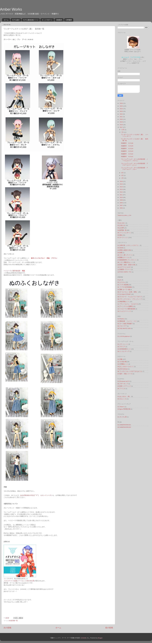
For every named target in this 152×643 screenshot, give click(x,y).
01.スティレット (123, 344)
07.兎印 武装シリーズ (125, 374)
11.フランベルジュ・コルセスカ (128, 304)
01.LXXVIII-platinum (124, 336)
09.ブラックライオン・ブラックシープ (130, 299)
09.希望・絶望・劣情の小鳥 (126, 265)
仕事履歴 (69, 20)
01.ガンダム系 (122, 417)
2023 (121, 111)
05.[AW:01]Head (122, 369)
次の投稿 (7, 628)
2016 (121, 181)
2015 (121, 184)
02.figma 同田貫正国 (124, 409)
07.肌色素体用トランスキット (127, 260)
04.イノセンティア (123, 351)
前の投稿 (109, 628)
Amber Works (11, 9)
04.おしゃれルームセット (126, 366)
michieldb (83, 638)
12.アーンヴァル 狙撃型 (125, 306)
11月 (123, 129)
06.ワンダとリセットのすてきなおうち (130, 371)
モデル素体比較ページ (30, 20)
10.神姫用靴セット (123, 301)
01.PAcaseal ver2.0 (123, 381)
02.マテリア (121, 346)
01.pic (119, 280)
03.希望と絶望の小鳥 (124, 250)
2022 (121, 114)
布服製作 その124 (127, 148)
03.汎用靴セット (123, 364)
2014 (121, 187)
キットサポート (47, 20)
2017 (121, 127)
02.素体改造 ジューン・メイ (127, 321)
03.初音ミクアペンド (124, 386)
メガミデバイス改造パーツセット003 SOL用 (19, 581)
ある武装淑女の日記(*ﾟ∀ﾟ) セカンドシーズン (36, 495)
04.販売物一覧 (13, 620)
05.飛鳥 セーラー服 (124, 289)
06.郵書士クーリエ (123, 257)
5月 (122, 175)
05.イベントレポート (124, 232)
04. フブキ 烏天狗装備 (125, 287)
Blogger (100, 638)
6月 (122, 172)
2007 (121, 205)
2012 (121, 192)
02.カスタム (121, 282)
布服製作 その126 (127, 143)
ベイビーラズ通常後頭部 (12, 271)
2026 (121, 103)
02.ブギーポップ (123, 383)
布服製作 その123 (127, 151)
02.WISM (120, 248)
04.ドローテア (122, 326)
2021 (121, 116)
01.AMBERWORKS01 (124, 425)
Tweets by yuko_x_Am (124, 215)
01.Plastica (121, 319)
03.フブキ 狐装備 (123, 284)
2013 (121, 189)
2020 (121, 119)
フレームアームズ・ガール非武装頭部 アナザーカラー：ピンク (134, 164)
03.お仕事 (121, 228)
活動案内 (59, 20)
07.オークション (123, 237)
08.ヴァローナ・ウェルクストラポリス (130, 296)
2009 (121, 200)
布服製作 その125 (127, 146)
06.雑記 (120, 235)
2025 (121, 106)
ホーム (6, 20)
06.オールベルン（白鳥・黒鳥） (128, 292)
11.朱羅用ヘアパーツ (124, 269)
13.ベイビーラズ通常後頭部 (126, 309)
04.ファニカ (121, 388)
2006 (121, 208)
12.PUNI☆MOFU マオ (124, 272)
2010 (121, 197)
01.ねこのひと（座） (124, 396)
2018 (121, 124)
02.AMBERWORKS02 (124, 427)
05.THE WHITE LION (124, 328)
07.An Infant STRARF (124, 294)
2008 (121, 203)
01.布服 (120, 359)
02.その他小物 (122, 361)
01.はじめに (121, 223)
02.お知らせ (121, 225)
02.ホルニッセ (122, 399)
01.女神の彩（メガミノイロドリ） (128, 245)
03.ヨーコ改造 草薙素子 (125, 323)
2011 (121, 195)
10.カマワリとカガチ (124, 267)
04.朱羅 (120, 252)
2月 (122, 178)
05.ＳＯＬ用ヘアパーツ (125, 255)
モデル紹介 (16, 20)
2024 (121, 108)
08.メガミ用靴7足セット (125, 262)
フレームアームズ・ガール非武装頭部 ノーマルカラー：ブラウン (134, 160)
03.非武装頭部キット (124, 349)
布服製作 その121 (127, 156)
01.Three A (121, 406)
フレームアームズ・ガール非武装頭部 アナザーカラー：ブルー (134, 168)
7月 (122, 132)
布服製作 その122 (127, 154)
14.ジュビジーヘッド (124, 311)
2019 (121, 122)
